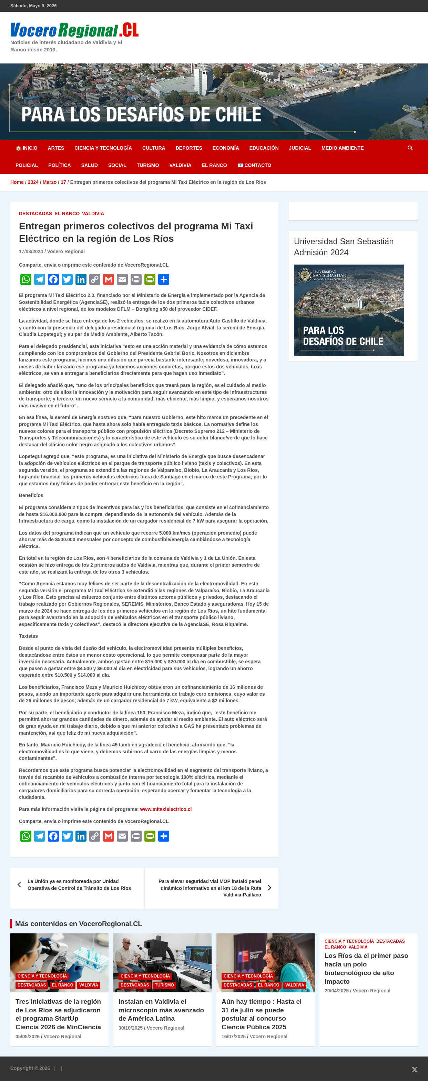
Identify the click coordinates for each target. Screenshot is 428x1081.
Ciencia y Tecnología (103, 148)
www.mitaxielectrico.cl (166, 809)
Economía (226, 148)
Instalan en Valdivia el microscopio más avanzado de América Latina (161, 1010)
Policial (27, 165)
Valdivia (180, 165)
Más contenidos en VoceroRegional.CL (78, 924)
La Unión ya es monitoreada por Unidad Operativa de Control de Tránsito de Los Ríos (79, 885)
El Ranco (214, 165)
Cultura (153, 148)
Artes (56, 148)
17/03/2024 (31, 251)
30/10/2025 (131, 1028)
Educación (264, 148)
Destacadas (35, 213)
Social (117, 165)
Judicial (300, 148)
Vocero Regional (66, 251)
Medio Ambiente (343, 148)
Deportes (189, 148)
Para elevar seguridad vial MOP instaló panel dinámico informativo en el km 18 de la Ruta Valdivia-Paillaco (210, 888)
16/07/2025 (234, 1036)
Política (59, 165)
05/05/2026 (28, 1036)
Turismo (148, 165)
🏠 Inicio (27, 148)
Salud (89, 165)
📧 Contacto (254, 165)
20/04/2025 (337, 990)
